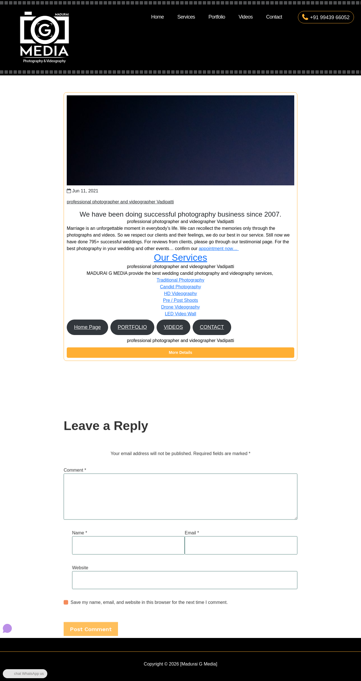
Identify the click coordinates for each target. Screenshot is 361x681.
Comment (75, 580)
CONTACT (212, 327)
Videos (246, 17)
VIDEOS (173, 327)
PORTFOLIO (132, 327)
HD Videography (180, 293)
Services (186, 17)
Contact (274, 17)
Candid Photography (180, 286)
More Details (180, 352)
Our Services (180, 257)
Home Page (87, 327)
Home (157, 17)
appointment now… (219, 248)
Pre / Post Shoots (180, 300)
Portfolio (216, 17)
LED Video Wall (180, 313)
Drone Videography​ (180, 307)
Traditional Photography (180, 280)
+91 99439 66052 (326, 17)
